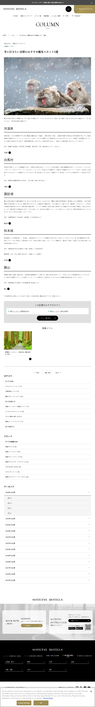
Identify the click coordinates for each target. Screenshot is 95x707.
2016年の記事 (10, 574)
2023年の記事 (10, 531)
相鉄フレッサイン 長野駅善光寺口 (19, 311)
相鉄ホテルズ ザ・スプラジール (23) (16, 462)
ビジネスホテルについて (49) (14, 411)
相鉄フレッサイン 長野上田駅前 (59, 311)
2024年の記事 (10, 525)
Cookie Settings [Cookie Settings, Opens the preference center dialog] (24, 703)
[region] (47, 697)
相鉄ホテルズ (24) (11, 447)
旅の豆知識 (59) (10, 401)
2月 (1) (9, 508)
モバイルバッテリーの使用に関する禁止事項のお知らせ (48, 2)
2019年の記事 (10, 555)
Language (77, 16)
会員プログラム (75, 620)
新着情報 (46, 16)
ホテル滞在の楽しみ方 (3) (13, 416)
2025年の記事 (10, 519)
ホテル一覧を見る (46, 318)
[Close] (91, 691)
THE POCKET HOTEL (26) (13, 467)
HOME (15, 16)
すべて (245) (9, 381)
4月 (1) (10, 498)
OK (41, 703)
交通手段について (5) (12, 391)
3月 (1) (10, 503)
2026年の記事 (10, 492)
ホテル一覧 (38, 16)
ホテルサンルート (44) (12, 472)
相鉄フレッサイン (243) (12, 452)
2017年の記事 (10, 568)
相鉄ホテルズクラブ (26, 16)
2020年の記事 (10, 549)
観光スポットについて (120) (14, 396)
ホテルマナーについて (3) (13, 386)
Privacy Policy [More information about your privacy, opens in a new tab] (48, 698)
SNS (67, 16)
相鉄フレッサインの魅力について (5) (17, 406)
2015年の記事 (10, 580)
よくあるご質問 (55, 16)
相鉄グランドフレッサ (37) (13, 457)
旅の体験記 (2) (9, 427)
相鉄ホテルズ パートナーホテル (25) (16, 477)
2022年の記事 (10, 537)
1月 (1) (9, 513)
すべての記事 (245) (11, 442)
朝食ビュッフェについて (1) (14, 421)
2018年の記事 (10, 562)
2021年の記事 (10, 543)
